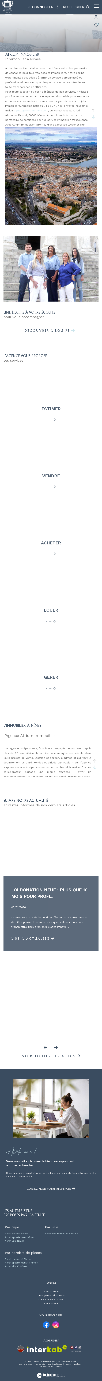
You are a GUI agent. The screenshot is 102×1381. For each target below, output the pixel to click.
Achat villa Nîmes (14, 1241)
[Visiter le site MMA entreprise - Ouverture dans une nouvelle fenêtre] (76, 1348)
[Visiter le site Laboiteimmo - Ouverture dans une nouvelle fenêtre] (51, 1373)
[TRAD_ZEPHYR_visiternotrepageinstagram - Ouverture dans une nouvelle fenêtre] (55, 1324)
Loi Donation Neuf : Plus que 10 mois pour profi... (49, 893)
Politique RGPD (46, 1367)
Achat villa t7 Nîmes (16, 1266)
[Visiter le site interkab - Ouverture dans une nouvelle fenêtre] (47, 1348)
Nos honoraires (25, 1364)
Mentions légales (55, 1364)
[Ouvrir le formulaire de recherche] (76, 7)
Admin (68, 1364)
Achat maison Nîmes (16, 1233)
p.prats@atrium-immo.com (31, 110)
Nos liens (78, 1364)
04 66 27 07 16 (51, 1291)
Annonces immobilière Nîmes (61, 1233)
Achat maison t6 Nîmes (18, 1259)
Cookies (59, 1367)
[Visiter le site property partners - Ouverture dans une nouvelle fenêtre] (20, 1348)
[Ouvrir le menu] (96, 6)
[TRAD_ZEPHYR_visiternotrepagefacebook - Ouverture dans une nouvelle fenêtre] (46, 1324)
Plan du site (40, 1364)
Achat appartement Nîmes (20, 1237)
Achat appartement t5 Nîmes (21, 1262)
